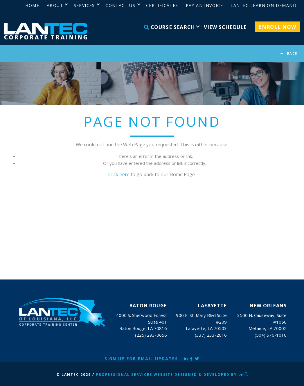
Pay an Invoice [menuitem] (204, 5)
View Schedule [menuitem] (225, 27)
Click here (118, 174)
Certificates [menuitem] (162, 5)
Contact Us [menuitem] (120, 5)
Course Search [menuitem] (169, 27)
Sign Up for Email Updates (141, 358)
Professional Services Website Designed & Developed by (172, 374)
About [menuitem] (55, 5)
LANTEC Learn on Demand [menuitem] (263, 5)
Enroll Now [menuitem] (277, 27)
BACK (292, 53)
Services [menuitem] (84, 5)
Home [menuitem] (32, 5)
